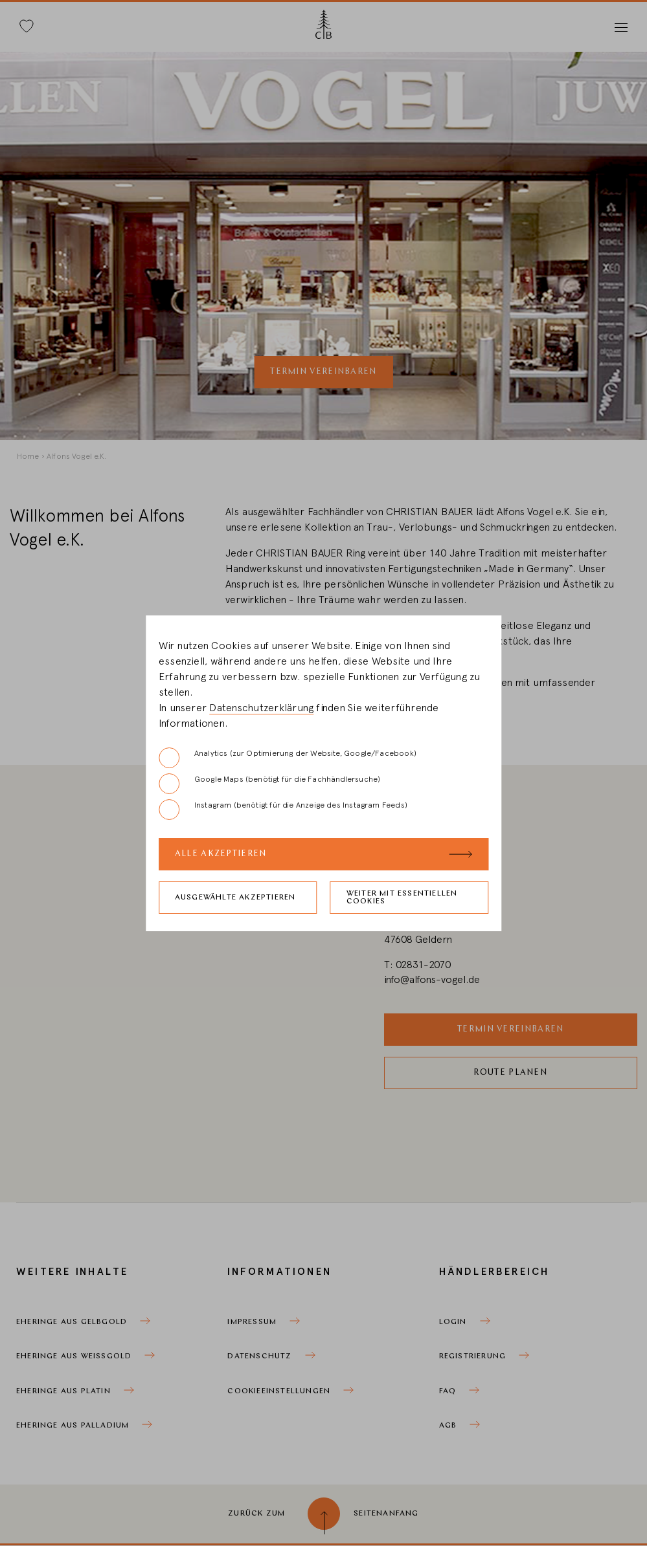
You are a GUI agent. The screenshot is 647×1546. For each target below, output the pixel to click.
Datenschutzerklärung (261, 708)
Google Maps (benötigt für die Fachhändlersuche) (269, 783)
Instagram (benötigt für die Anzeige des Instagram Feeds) (283, 809)
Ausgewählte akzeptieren (235, 897)
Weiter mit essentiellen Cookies (402, 897)
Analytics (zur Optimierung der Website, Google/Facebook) (287, 757)
